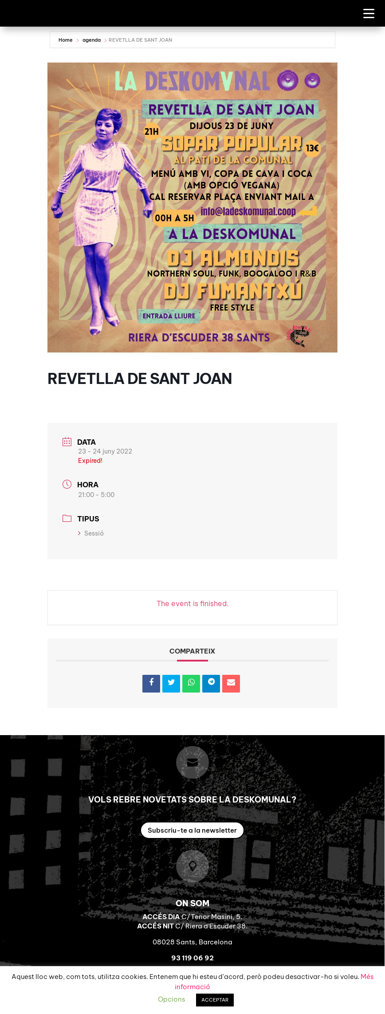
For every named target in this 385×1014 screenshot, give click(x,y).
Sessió (91, 533)
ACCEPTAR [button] (214, 1000)
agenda (91, 40)
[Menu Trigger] (369, 13)
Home (66, 40)
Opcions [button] (171, 999)
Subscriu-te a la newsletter (192, 830)
